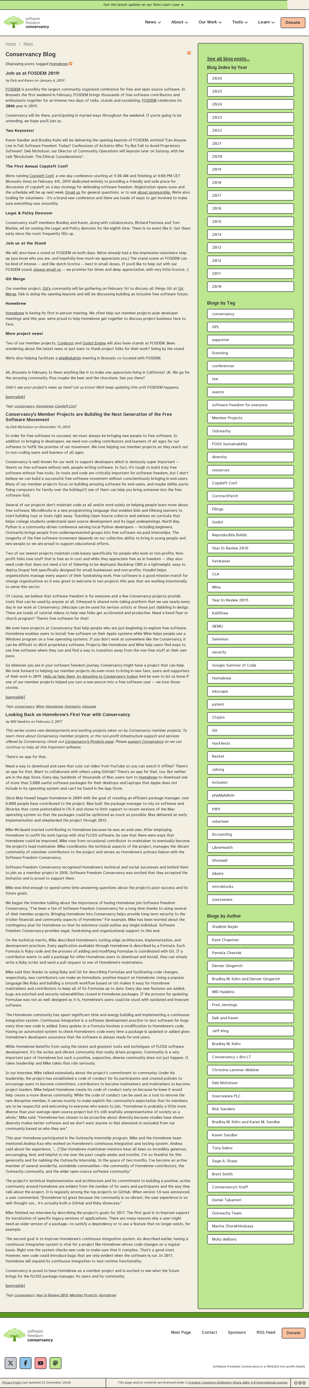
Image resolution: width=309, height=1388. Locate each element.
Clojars (218, 717)
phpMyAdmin (70, 358)
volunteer (220, 822)
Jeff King (220, 1031)
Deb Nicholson (225, 1083)
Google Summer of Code (234, 665)
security (219, 652)
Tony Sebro (222, 1148)
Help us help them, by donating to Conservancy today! (90, 677)
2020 (217, 157)
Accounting (222, 835)
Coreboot (65, 343)
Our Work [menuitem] (210, 22)
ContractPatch (225, 496)
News (28, 44)
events (218, 392)
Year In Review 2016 (52, 1295)
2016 (216, 209)
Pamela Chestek (227, 953)
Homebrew (58, 64)
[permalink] (15, 397)
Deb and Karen (225, 1018)
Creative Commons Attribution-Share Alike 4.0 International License (238, 1383)
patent (218, 704)
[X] (11, 1363)
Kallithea (220, 613)
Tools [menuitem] (240, 22)
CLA (215, 574)
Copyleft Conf (41, 176)
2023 (217, 118)
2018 (216, 183)
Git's (47, 289)
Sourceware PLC (226, 1096)
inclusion (220, 783)
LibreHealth (222, 848)
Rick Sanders (223, 1109)
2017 (216, 196)
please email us (47, 270)
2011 (216, 274)
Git (214, 731)
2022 (217, 130)
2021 (216, 144)
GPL (215, 327)
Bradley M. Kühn (226, 1044)
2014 (217, 235)
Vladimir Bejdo (225, 927)
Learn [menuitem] (266, 22)
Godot (217, 522)
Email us (72, 193)
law (215, 379)
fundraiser (221, 561)
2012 (216, 261)
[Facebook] (26, 1363)
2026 (217, 79)
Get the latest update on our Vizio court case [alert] (154, 5)
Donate (293, 23)
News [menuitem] (153, 22)
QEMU (217, 626)
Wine (40, 707)
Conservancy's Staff (230, 1187)
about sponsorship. (154, 193)
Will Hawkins (223, 992)
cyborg (218, 770)
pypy (216, 809)
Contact (209, 1332)
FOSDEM (13, 89)
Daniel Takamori (226, 1200)
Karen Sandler (225, 1135)
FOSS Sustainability (229, 444)
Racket (218, 756)
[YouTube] (41, 1363)
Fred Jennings (224, 1005)
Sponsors (237, 1332)
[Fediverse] (56, 1363)
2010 (217, 287)
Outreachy (72, 707)
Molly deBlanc (224, 1239)
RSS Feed (266, 1332)
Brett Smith (222, 1174)
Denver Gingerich (227, 966)
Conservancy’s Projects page (89, 742)
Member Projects (83, 1295)
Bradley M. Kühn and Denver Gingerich (246, 979)
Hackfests (221, 744)
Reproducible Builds (229, 535)
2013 (216, 248)
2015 (216, 222)
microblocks (222, 887)
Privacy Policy (12, 1383)
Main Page (181, 1332)
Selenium (220, 639)
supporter (220, 340)
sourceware (222, 900)
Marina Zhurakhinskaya (232, 1226)
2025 (217, 91)
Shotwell (220, 861)
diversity (219, 457)
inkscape (89, 707)
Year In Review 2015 (230, 600)
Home (11, 44)
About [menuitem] (179, 22)
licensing (220, 353)
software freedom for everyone (239, 405)
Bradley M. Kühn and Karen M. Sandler (246, 1122)
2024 (217, 104)
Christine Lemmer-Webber (235, 1070)
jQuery (217, 874)
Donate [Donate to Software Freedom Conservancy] (293, 1333)
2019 (216, 170)
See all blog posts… (228, 58)
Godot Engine (94, 343)
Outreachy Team (227, 1213)
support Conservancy (146, 742)
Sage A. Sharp (224, 1161)
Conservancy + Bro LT (231, 1057)
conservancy (24, 406)
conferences (223, 366)
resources (220, 470)
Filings (217, 509)
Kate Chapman (225, 940)
